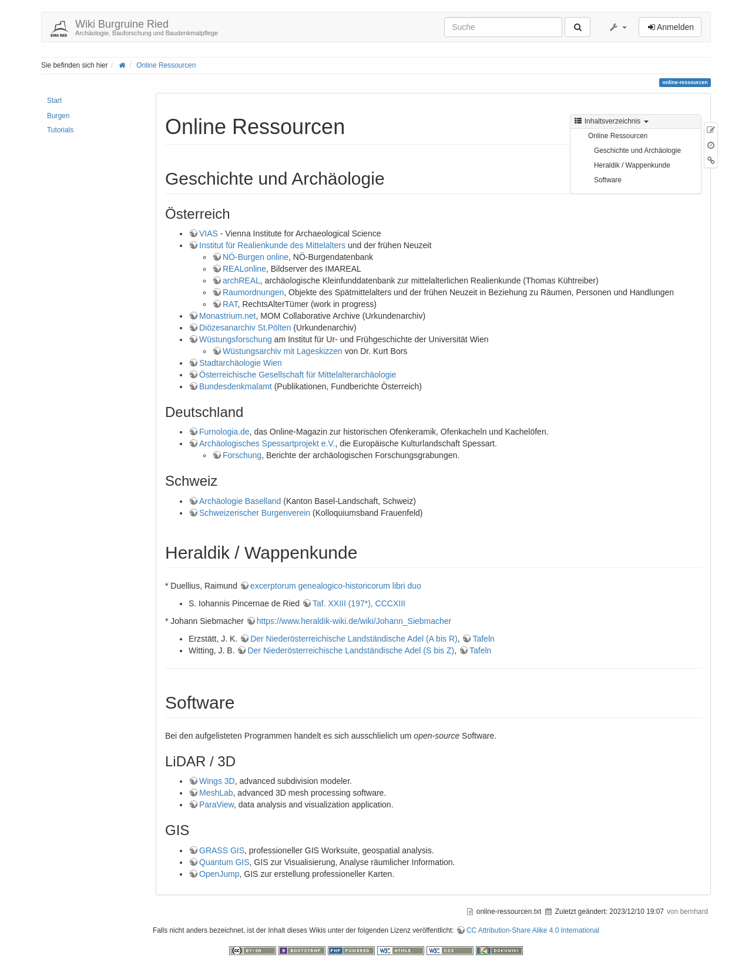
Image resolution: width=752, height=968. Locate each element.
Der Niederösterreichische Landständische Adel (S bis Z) (350, 650)
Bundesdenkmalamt (235, 386)
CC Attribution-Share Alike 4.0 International (532, 930)
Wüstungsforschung (235, 339)
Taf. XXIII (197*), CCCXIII (359, 603)
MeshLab (216, 792)
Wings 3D (217, 781)
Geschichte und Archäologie (637, 150)
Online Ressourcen (166, 65)
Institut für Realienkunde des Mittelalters (272, 245)
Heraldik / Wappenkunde (632, 165)
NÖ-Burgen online (255, 257)
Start (54, 100)
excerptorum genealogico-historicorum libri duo (335, 585)
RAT (230, 304)
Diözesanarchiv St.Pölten (245, 327)
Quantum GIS (224, 862)
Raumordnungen (253, 292)
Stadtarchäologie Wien (240, 363)
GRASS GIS (221, 850)
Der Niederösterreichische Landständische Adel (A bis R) (354, 638)
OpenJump (219, 874)
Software (608, 180)
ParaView (216, 804)
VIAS (208, 233)
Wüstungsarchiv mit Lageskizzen (283, 351)
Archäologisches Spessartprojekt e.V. (267, 443)
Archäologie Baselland (240, 501)
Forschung (242, 455)
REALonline (244, 268)
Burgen (58, 116)
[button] (617, 27)
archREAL (241, 280)
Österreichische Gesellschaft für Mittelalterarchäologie (297, 374)
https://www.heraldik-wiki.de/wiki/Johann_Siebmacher (354, 621)
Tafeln (483, 638)
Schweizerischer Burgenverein (254, 513)
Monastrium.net (227, 316)
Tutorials (60, 130)
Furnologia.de (224, 431)
